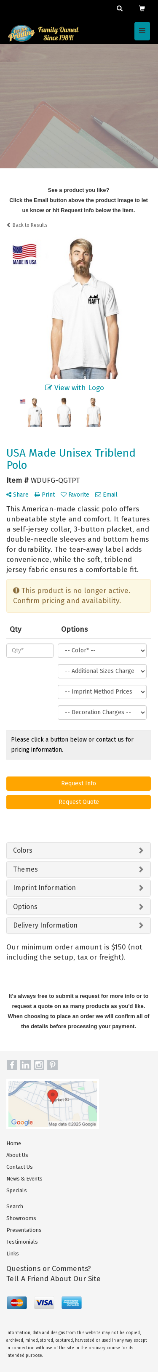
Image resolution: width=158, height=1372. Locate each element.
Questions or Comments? (48, 1268)
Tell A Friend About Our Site (53, 1278)
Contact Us (19, 1167)
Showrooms (21, 1218)
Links (12, 1253)
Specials (16, 1190)
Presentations (24, 1230)
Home (13, 1143)
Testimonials (22, 1242)
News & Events (24, 1178)
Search (14, 1206)
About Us (17, 1155)
